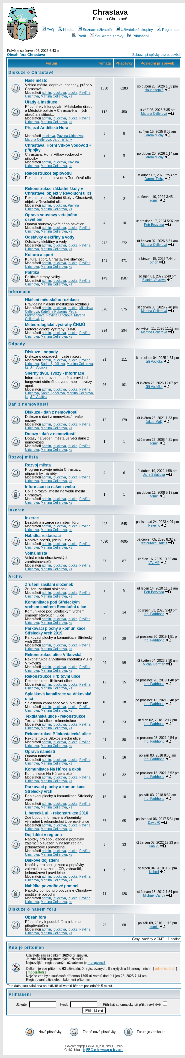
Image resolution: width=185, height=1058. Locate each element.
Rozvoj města (23, 457)
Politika (32, 272)
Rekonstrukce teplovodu (48, 173)
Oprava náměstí (40, 751)
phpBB (84, 1046)
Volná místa (36, 553)
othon (154, 262)
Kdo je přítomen (26, 947)
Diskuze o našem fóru (32, 909)
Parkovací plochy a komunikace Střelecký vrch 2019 (55, 630)
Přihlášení (138, 36)
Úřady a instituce (41, 102)
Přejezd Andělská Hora (46, 127)
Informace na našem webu (50, 486)
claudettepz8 (154, 90)
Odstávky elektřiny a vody (49, 237)
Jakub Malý (154, 422)
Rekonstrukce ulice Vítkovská (53, 654)
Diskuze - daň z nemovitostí (51, 412)
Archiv (15, 576)
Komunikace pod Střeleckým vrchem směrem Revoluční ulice (55, 604)
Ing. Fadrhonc (154, 614)
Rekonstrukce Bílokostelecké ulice (58, 734)
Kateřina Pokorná (54, 311)
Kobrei (154, 872)
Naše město (36, 80)
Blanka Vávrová (154, 280)
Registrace (168, 30)
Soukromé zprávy (107, 36)
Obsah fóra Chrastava (26, 55)
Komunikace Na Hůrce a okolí (53, 769)
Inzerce (16, 510)
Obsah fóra (35, 917)
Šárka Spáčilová (53, 364)
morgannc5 (97, 963)
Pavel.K (154, 525)
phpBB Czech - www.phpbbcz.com (102, 1050)
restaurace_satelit (154, 543)
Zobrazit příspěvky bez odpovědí (156, 55)
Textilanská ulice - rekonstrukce (55, 716)
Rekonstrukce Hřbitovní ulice (52, 676)
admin (46, 92)
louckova (59, 92)
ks (70, 96)
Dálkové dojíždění (42, 860)
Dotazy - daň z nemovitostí (50, 434)
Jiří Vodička (38, 367)
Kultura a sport (39, 255)
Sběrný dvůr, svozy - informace (54, 373)
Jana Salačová (154, 474)
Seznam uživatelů (95, 30)
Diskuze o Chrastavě (31, 72)
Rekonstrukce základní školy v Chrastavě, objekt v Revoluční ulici (58, 191)
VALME (153, 563)
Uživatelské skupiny (134, 30)
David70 (154, 822)
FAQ (48, 30)
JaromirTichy (62, 139)
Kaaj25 (154, 846)
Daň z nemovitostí (28, 404)
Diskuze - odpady (41, 352)
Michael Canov (154, 895)
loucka (72, 92)
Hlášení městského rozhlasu (52, 299)
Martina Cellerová (54, 96)
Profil (79, 36)
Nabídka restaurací (43, 535)
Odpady (16, 344)
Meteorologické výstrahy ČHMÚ (55, 324)
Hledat (66, 30)
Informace (19, 291)
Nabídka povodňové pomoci (51, 886)
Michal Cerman (154, 664)
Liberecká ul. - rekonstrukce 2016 (56, 813)
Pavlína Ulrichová (70, 136)
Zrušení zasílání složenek (49, 584)
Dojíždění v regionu (43, 834)
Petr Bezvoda (154, 225)
